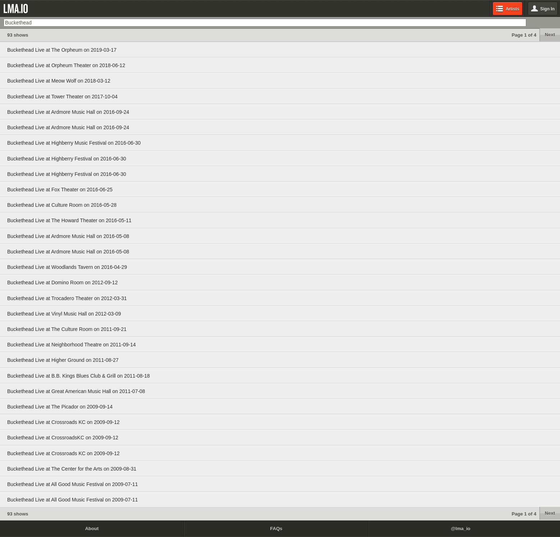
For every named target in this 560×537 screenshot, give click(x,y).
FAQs (276, 528)
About (92, 528)
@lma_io (461, 528)
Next (550, 34)
